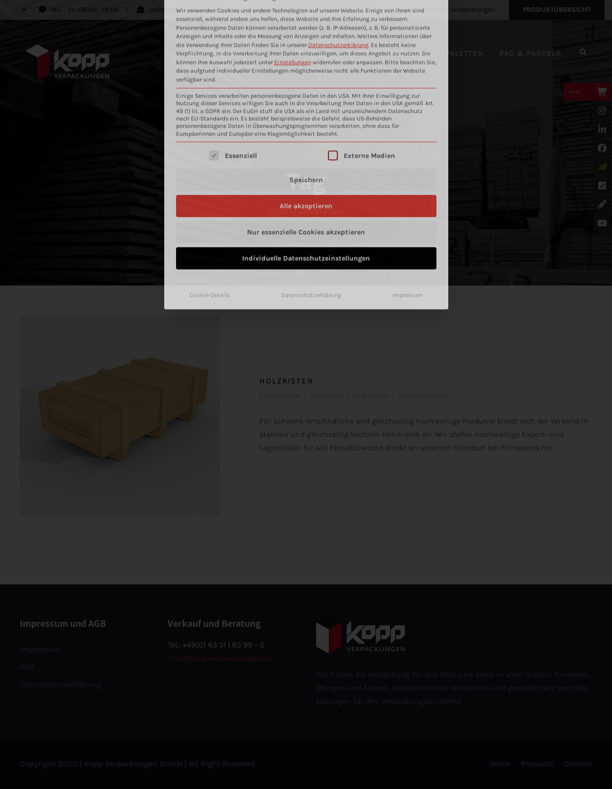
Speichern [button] (306, 67)
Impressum (408, 182)
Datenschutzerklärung (311, 182)
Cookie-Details (209, 182)
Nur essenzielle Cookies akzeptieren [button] (306, 119)
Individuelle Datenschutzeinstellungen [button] (306, 145)
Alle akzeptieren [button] (306, 93)
